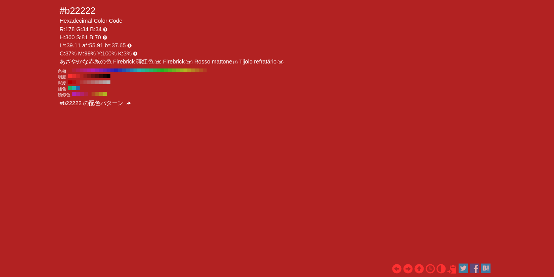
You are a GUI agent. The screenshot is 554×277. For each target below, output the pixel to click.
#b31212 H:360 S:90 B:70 (74, 82)
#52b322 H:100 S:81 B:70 (170, 70)
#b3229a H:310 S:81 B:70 (89, 70)
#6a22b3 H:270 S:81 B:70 (105, 70)
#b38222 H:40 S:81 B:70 (193, 70)
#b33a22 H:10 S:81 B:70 (205, 70)
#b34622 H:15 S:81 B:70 (93, 94)
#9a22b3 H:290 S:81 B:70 (97, 70)
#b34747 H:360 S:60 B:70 (85, 82)
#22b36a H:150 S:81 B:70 (151, 70)
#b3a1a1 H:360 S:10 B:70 (105, 82)
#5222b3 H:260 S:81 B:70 (108, 70)
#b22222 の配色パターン (95, 103)
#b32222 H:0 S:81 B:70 (208, 70)
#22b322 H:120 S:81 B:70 (162, 70)
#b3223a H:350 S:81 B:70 (74, 70)
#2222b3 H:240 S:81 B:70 (116, 70)
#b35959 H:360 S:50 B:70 (89, 82)
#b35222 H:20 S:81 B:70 (201, 70)
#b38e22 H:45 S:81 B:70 (101, 94)
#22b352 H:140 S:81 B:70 (155, 70)
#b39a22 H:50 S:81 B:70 (189, 70)
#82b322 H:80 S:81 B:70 (178, 70)
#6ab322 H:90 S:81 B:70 (174, 70)
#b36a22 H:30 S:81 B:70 (197, 70)
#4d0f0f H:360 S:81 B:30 (97, 76)
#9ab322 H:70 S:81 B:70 (182, 70)
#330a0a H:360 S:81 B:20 (101, 76)
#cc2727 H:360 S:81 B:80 (78, 76)
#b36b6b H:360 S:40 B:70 (93, 82)
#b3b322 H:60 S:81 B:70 (185, 70)
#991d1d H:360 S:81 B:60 (85, 76)
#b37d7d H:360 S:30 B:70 (97, 82)
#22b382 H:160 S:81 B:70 (147, 70)
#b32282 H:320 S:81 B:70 (85, 70)
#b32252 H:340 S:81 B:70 (78, 70)
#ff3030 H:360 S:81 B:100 (70, 76)
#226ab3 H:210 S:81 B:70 (128, 70)
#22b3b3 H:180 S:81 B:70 (139, 70)
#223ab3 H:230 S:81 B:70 (120, 70)
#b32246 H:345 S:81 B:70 (86, 94)
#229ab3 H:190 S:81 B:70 (135, 70)
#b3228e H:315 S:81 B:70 (78, 94)
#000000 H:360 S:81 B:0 (108, 76)
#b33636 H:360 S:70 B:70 (81, 82)
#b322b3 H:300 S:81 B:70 (93, 70)
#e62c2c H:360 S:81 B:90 (74, 76)
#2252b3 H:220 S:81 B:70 (124, 70)
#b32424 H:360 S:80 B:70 (78, 82)
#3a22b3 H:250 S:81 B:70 (112, 70)
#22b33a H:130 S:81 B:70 (158, 70)
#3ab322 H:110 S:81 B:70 (166, 70)
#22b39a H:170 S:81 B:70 (143, 70)
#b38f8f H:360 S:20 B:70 (101, 82)
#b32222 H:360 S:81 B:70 (70, 70)
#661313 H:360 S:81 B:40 (93, 76)
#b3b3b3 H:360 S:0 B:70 (108, 82)
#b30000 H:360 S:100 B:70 (70, 82)
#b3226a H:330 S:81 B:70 (81, 70)
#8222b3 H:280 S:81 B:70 (101, 70)
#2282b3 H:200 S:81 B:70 (131, 70)
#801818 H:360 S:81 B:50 (89, 76)
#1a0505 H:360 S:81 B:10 (105, 76)
